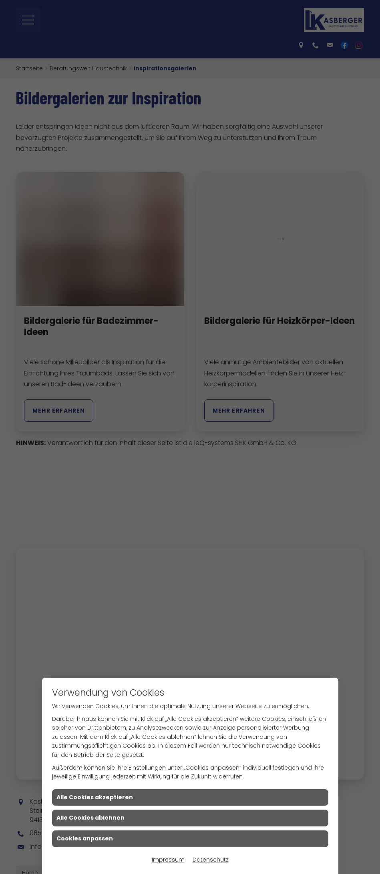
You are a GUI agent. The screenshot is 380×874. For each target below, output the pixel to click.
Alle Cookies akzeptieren (94, 797)
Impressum (168, 860)
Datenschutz (211, 860)
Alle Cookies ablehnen (90, 818)
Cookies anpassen (84, 838)
